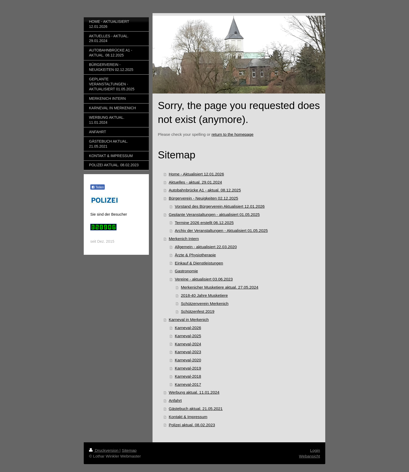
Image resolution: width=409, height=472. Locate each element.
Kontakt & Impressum (188, 416)
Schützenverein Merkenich (204, 303)
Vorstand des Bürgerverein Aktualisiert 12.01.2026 (220, 206)
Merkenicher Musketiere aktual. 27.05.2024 (219, 287)
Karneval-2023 (188, 352)
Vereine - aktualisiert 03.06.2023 (204, 279)
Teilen (97, 187)
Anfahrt (175, 400)
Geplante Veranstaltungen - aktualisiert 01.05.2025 (214, 214)
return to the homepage (233, 134)
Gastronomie (186, 271)
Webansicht (309, 456)
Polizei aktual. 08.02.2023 (192, 425)
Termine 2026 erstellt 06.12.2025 (204, 222)
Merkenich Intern (184, 238)
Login (315, 450)
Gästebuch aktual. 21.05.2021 (196, 408)
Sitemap (129, 450)
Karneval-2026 (188, 327)
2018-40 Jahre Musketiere (204, 295)
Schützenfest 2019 (197, 311)
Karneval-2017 (188, 384)
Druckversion (104, 450)
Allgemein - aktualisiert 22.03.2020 (206, 247)
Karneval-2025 (188, 336)
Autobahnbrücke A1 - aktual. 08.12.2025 (205, 190)
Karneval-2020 (188, 360)
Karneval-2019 (188, 368)
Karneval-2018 (188, 376)
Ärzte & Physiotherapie (195, 255)
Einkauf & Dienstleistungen (199, 263)
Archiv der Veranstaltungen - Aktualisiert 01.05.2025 (221, 230)
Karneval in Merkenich (189, 319)
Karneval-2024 (188, 344)
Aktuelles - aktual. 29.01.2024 (195, 182)
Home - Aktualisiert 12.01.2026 (196, 174)
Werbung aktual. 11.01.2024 (194, 392)
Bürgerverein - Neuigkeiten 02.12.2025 (203, 198)
